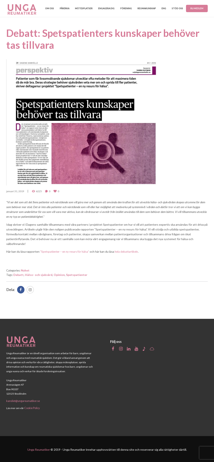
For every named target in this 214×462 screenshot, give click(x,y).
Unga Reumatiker (38, 448)
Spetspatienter (77, 274)
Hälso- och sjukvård (39, 274)
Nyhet (26, 269)
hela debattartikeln (130, 251)
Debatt (19, 274)
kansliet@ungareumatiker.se (22, 400)
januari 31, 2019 (15, 190)
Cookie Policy (31, 407)
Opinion (59, 274)
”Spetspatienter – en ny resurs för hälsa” (66, 251)
